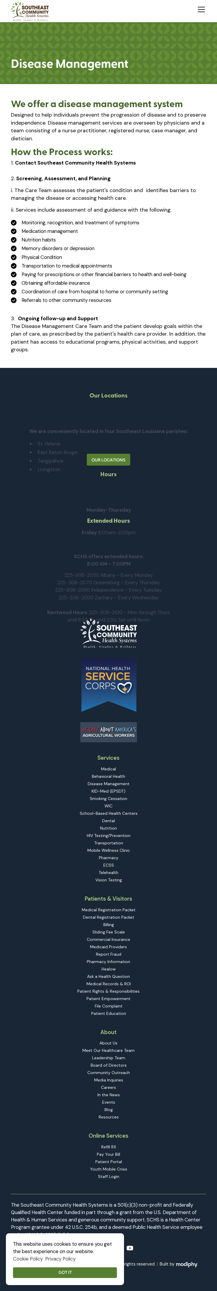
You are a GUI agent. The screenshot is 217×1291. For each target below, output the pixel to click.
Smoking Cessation (108, 798)
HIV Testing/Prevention (108, 835)
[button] (200, 8)
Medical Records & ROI (109, 983)
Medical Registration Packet (109, 909)
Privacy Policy (60, 1258)
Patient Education (108, 1013)
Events (108, 1102)
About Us (108, 1043)
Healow (109, 969)
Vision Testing (108, 880)
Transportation (108, 843)
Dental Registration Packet (108, 917)
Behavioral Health (108, 776)
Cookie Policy (28, 1258)
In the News (108, 1094)
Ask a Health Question (108, 976)
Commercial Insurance (108, 939)
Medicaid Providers (108, 946)
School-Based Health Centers (109, 813)
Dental (108, 820)
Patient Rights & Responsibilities (108, 991)
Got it (65, 1272)
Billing (108, 924)
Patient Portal (108, 1161)
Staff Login (108, 1176)
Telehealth (108, 872)
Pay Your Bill (108, 1154)
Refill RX (108, 1147)
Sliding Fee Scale (108, 932)
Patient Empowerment (108, 998)
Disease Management (109, 783)
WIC (108, 806)
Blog (109, 1109)
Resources (109, 1117)
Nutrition (108, 828)
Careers (108, 1087)
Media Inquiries (108, 1080)
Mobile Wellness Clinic (108, 850)
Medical (108, 769)
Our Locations (108, 460)
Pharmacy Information (108, 961)
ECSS (108, 865)
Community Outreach (108, 1072)
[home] (30, 11)
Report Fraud (108, 954)
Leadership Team (108, 1057)
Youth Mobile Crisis (108, 1169)
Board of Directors (109, 1065)
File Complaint (109, 1006)
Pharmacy (108, 857)
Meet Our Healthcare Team (108, 1050)
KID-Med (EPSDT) (108, 791)
